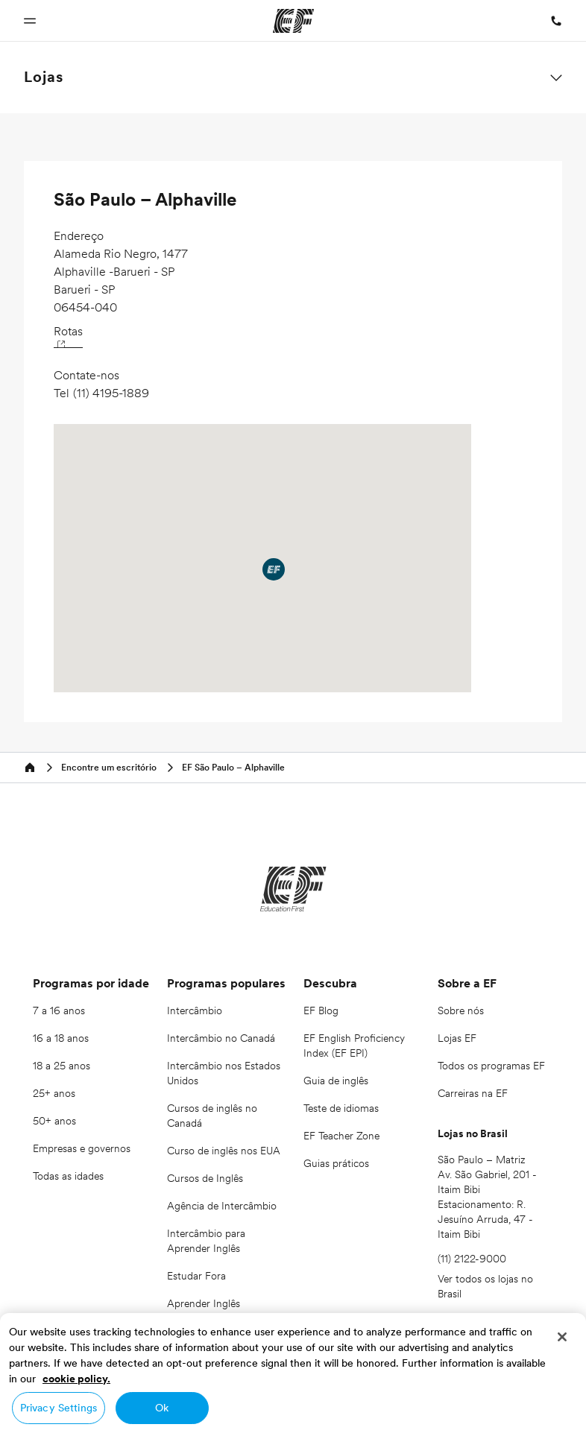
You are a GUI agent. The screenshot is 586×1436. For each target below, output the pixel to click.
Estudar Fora (196, 1275)
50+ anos (54, 1120)
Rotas (68, 335)
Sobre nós (461, 1010)
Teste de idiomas (341, 1108)
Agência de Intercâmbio (222, 1205)
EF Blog (320, 1010)
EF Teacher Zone (341, 1135)
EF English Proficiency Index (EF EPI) (354, 1045)
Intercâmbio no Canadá (221, 1038)
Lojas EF (457, 1038)
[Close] (562, 1336)
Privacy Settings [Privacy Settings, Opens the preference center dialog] (58, 1407)
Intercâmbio (194, 1010)
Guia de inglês (335, 1080)
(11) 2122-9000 (472, 1258)
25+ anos (54, 1093)
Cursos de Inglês (205, 1178)
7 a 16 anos (59, 1010)
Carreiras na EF (473, 1093)
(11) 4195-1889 (111, 393)
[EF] (293, 889)
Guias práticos (336, 1163)
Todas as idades (68, 1175)
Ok (161, 1407)
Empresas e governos (81, 1148)
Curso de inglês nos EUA (223, 1150)
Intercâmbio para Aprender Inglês (206, 1241)
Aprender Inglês (203, 1303)
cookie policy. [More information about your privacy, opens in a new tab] (76, 1378)
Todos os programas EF (491, 1065)
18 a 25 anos (61, 1065)
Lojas (43, 77)
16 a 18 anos (61, 1038)
